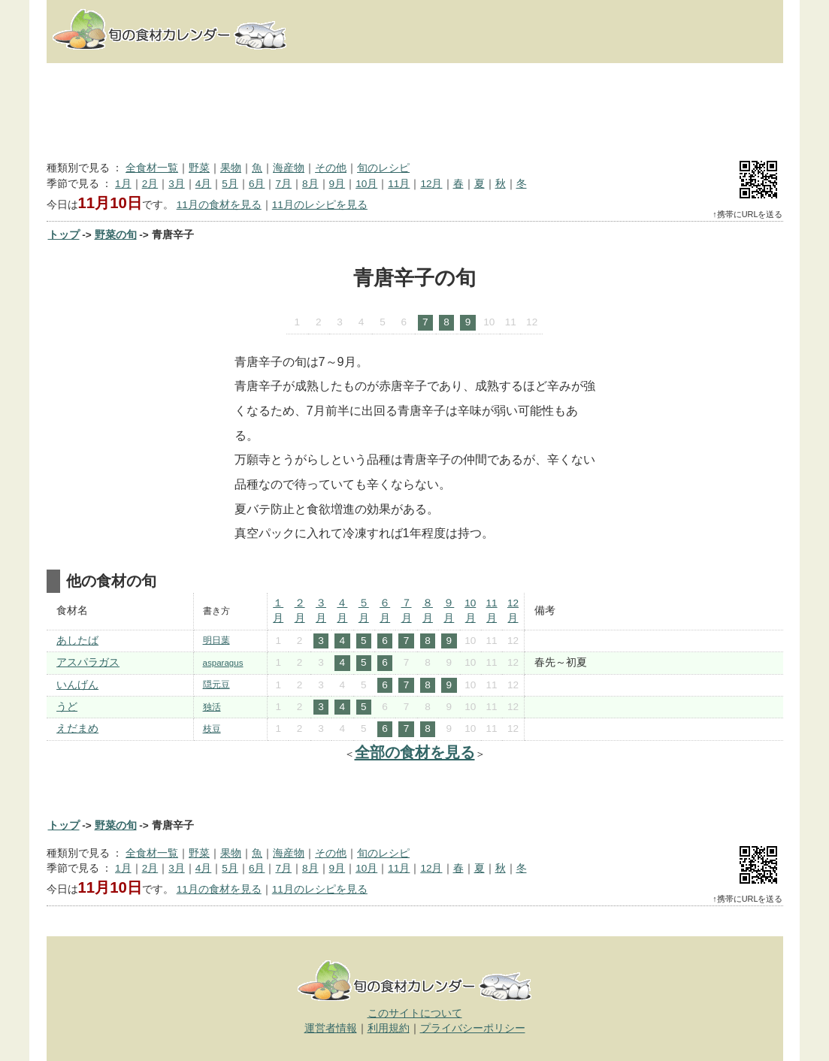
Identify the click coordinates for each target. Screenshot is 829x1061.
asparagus (223, 662)
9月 (337, 183)
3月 (176, 183)
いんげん (77, 685)
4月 (203, 183)
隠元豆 (216, 684)
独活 (212, 707)
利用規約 (389, 1028)
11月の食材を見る (219, 204)
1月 (123, 183)
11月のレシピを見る (320, 204)
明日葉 (216, 640)
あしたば (77, 640)
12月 (431, 183)
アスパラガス (88, 662)
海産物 (288, 168)
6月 (257, 183)
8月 (310, 183)
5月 (230, 183)
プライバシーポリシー (472, 1028)
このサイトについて (415, 1013)
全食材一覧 (152, 168)
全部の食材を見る (415, 752)
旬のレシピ (383, 168)
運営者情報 (330, 1028)
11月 (399, 183)
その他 (330, 168)
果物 (230, 168)
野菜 (199, 168)
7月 (283, 183)
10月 (366, 183)
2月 (150, 183)
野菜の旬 (116, 234)
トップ (64, 234)
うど (66, 706)
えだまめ (77, 728)
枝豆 (212, 728)
